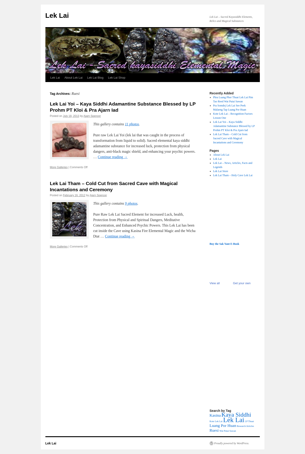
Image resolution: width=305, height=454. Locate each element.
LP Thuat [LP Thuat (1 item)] (249, 421)
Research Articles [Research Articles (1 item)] (245, 426)
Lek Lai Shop (116, 77)
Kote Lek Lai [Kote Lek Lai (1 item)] (216, 421)
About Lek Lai (73, 77)
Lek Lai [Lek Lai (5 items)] (233, 419)
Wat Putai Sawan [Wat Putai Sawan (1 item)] (227, 431)
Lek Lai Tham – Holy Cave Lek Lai (233, 175)
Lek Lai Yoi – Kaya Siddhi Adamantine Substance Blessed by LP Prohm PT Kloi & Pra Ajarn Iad (234, 126)
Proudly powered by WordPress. (231, 443)
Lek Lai (57, 15)
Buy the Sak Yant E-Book (224, 243)
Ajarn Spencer (92, 116)
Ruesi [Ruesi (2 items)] (214, 430)
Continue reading (113, 157)
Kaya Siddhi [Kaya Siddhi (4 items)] (236, 414)
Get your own (241, 283)
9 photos (131, 203)
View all (215, 283)
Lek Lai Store (220, 171)
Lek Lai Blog (95, 77)
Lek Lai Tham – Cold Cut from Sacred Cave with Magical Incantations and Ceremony (230, 138)
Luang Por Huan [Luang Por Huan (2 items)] (223, 425)
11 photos (132, 124)
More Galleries (59, 167)
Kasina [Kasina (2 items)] (215, 415)
